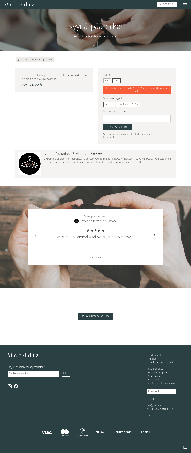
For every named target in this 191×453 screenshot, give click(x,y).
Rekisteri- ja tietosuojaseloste (161, 383)
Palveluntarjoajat (155, 369)
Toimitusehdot (154, 355)
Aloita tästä (167, 4)
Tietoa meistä (153, 380)
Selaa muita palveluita (95, 316)
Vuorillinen (128, 104)
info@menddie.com (156, 405)
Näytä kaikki (95, 257)
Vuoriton (109, 104)
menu (185, 4)
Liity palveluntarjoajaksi (158, 372)
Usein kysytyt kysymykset (160, 362)
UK (148, 415)
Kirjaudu (151, 399)
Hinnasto (151, 359)
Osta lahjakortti (154, 376)
